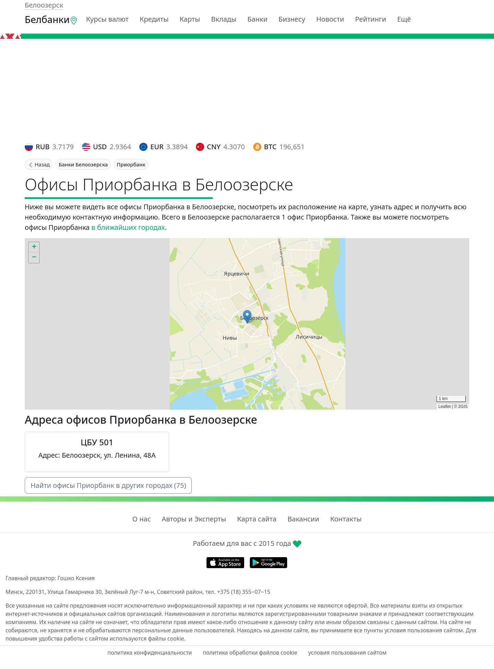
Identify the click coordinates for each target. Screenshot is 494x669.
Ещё (404, 19)
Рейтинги (370, 19)
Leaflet (444, 406)
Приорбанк (131, 164)
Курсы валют (107, 19)
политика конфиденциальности (149, 652)
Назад (39, 164)
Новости (330, 19)
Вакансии (303, 519)
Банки (257, 19)
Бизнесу (292, 19)
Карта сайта (257, 519)
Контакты (346, 519)
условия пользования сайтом (347, 652)
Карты (189, 19)
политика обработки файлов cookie (250, 652)
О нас (141, 519)
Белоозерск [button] (44, 5)
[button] (247, 317)
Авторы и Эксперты (194, 519)
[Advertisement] (247, 90)
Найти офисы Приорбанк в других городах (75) (108, 485)
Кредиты (154, 19)
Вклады (223, 19)
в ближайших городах (128, 227)
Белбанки (51, 19)
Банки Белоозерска (83, 164)
